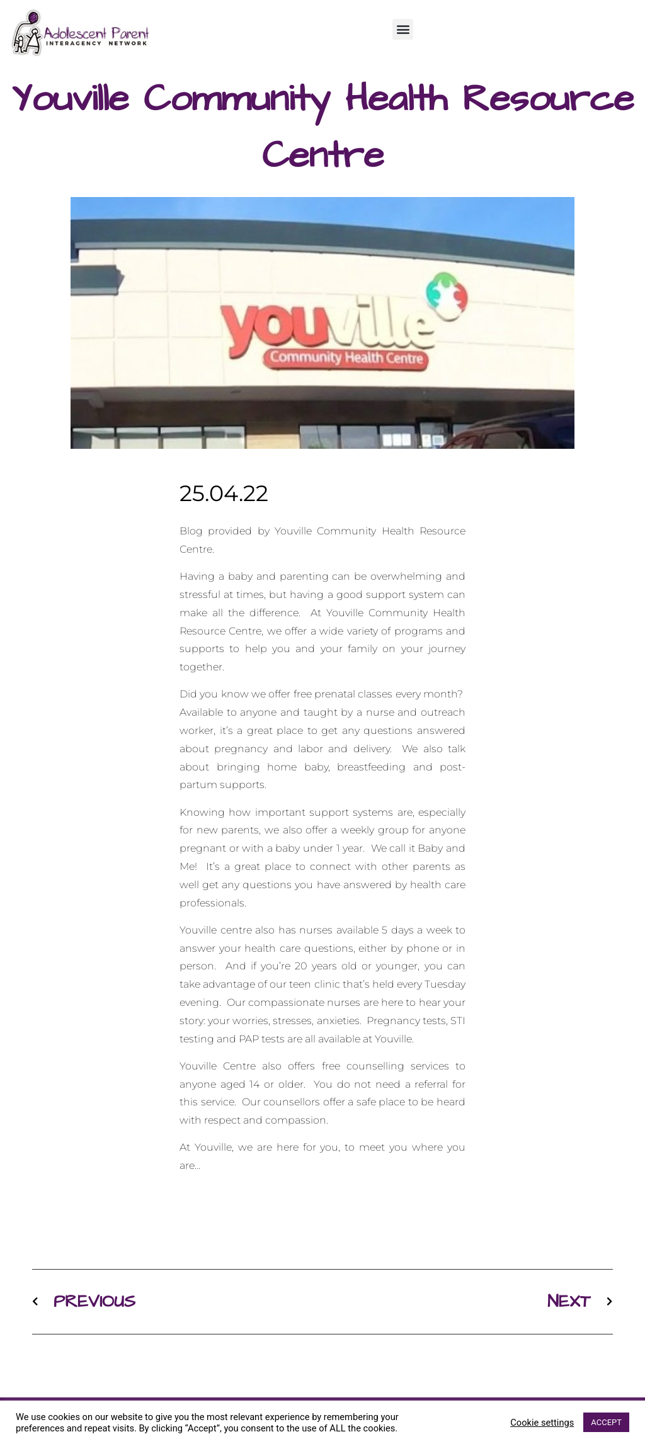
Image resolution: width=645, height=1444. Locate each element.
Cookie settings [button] (542, 1422)
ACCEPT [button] (606, 1422)
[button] (402, 29)
